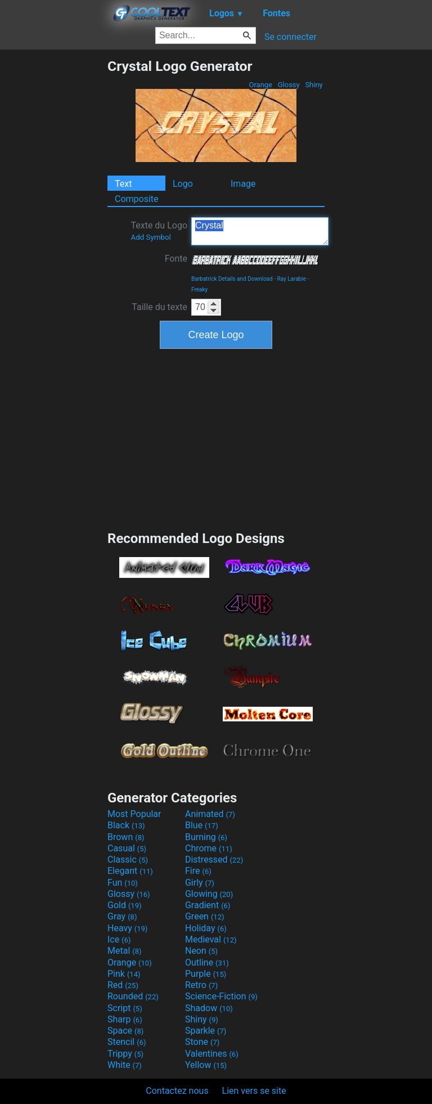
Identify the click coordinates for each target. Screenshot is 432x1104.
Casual (126, 848)
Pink (124, 973)
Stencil (126, 1041)
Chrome (208, 848)
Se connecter (290, 37)
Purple (205, 973)
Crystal (259, 231)
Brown (125, 837)
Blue (201, 825)
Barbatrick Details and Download (232, 279)
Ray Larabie (291, 279)
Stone (202, 1041)
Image (243, 183)
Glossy (288, 84)
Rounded (133, 996)
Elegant (130, 870)
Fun (122, 882)
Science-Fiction (221, 996)
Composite (137, 199)
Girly (199, 882)
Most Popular (134, 814)
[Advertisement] (53, 227)
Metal (124, 950)
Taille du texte (159, 307)
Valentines (211, 1053)
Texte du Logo (158, 230)
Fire (198, 870)
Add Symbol (150, 237)
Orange (260, 84)
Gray (122, 916)
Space (125, 1030)
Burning (206, 837)
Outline (207, 962)
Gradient (207, 905)
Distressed (214, 859)
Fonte (176, 258)
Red (122, 985)
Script (124, 1008)
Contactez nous (177, 1090)
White (124, 1065)
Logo (183, 183)
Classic (127, 859)
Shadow (209, 1008)
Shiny (314, 84)
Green (204, 916)
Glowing (209, 893)
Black (126, 825)
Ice (118, 939)
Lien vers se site (254, 1090)
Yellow (206, 1065)
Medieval (211, 939)
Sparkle (205, 1030)
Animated (210, 814)
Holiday (206, 928)
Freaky (199, 289)
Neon (201, 950)
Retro (201, 985)
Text (123, 183)
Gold (124, 905)
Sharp (124, 1019)
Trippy (125, 1053)
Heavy (127, 928)
